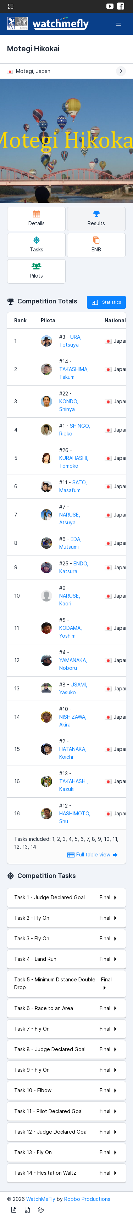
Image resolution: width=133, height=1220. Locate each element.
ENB (96, 244)
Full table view (93, 854)
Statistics (106, 302)
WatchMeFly (40, 1199)
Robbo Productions (87, 1199)
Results (96, 218)
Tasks (36, 244)
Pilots (36, 271)
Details (36, 218)
